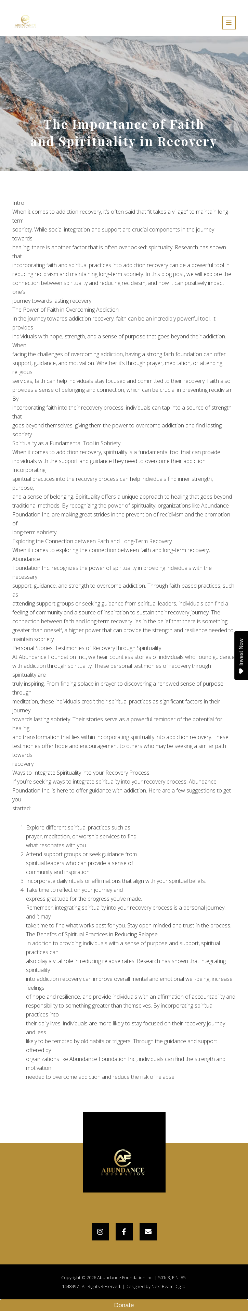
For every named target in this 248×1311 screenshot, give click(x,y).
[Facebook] (124, 1231)
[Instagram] (100, 1231)
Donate (124, 1305)
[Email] (148, 1231)
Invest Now (241, 656)
